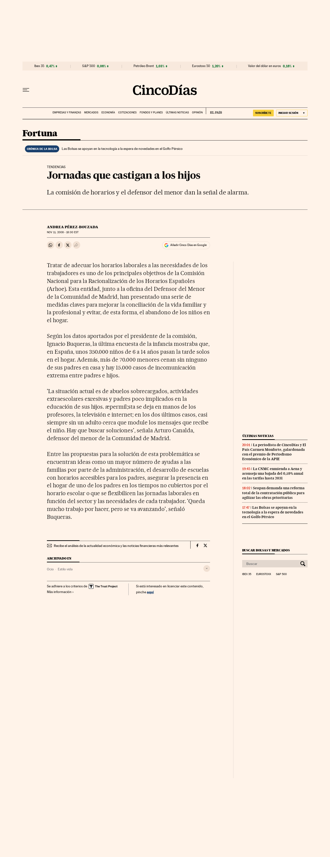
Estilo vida (65, 569)
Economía (108, 112)
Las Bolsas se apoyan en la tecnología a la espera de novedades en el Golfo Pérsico (122, 149)
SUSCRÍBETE (263, 113)
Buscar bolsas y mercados (266, 550)
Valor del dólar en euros (264, 66)
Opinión (197, 112)
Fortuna (40, 134)
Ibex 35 (39, 66)
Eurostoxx (263, 574)
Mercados (91, 112)
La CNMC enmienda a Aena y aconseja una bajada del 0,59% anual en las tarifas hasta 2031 (272, 473)
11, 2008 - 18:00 (62, 232)
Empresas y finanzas (67, 112)
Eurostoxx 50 (201, 66)
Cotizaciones (127, 112)
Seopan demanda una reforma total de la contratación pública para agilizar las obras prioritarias (273, 493)
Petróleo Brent (144, 66)
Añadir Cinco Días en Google (188, 245)
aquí (150, 592)
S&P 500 (88, 66)
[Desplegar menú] (25, 90)
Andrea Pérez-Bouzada (72, 227)
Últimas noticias (177, 112)
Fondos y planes (151, 112)
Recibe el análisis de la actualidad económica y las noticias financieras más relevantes (116, 546)
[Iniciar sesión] (292, 113)
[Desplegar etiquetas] (206, 568)
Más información (60, 592)
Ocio (50, 569)
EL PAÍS (214, 111)
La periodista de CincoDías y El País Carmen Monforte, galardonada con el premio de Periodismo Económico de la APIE (274, 452)
